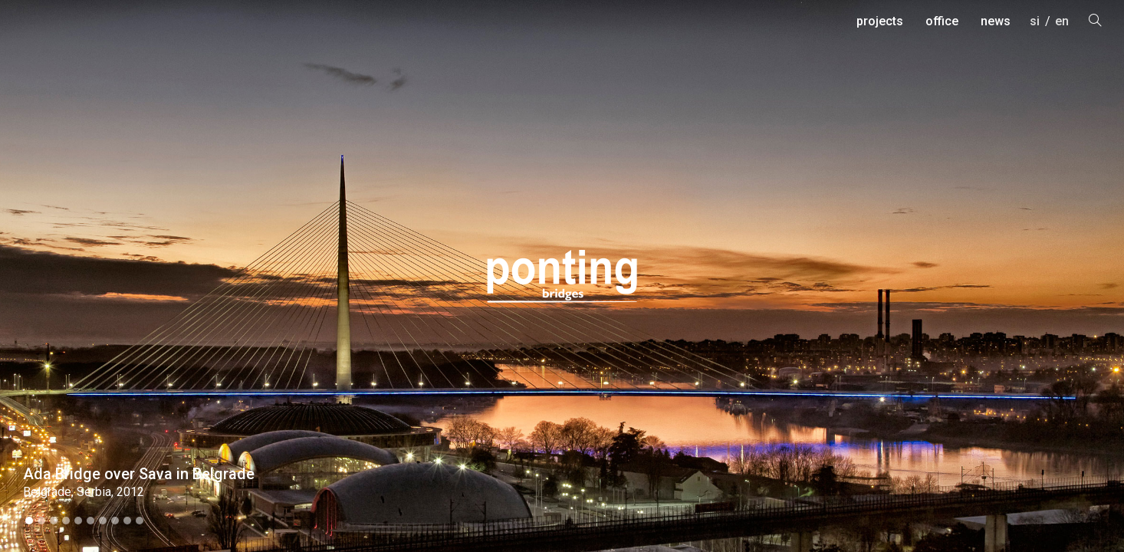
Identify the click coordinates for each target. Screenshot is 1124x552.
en (1062, 21)
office (941, 21)
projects (879, 21)
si (1035, 21)
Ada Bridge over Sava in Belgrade (139, 474)
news (996, 21)
